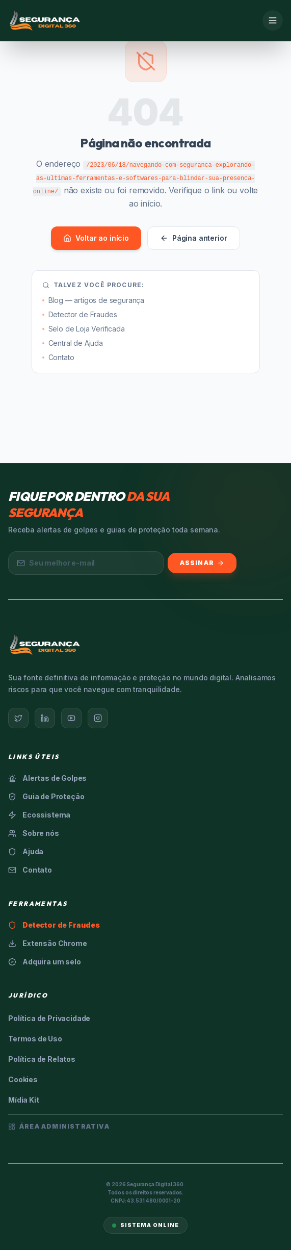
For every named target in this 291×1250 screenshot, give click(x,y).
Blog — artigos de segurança (93, 300)
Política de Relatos (41, 1059)
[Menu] (272, 20)
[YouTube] (71, 718)
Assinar (202, 563)
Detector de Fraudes (79, 314)
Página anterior (193, 238)
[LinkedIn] (45, 718)
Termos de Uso (35, 1038)
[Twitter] (18, 718)
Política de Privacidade (49, 1018)
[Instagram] (98, 718)
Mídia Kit (23, 1099)
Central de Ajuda (72, 343)
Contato (58, 357)
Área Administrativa (59, 1126)
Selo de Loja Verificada (83, 328)
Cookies (23, 1079)
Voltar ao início (95, 238)
